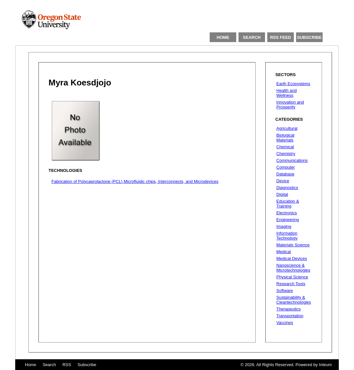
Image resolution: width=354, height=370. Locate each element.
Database (285, 174)
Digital (282, 194)
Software (284, 290)
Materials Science (293, 244)
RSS (66, 364)
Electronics (286, 212)
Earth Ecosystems (293, 83)
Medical (283, 251)
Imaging (283, 226)
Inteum (325, 364)
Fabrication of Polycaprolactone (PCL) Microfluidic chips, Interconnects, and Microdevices (134, 181)
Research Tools (290, 283)
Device (282, 180)
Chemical (285, 146)
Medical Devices (291, 258)
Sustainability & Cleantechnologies (293, 300)
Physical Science (292, 277)
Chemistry (285, 153)
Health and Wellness (286, 93)
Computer (285, 167)
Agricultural (286, 128)
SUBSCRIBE (309, 37)
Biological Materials (285, 137)
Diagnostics (287, 187)
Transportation (289, 315)
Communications (292, 160)
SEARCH (252, 37)
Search (49, 364)
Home (30, 364)
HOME (223, 37)
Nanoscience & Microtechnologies (293, 268)
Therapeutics (288, 309)
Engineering (287, 219)
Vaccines (284, 322)
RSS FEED (280, 37)
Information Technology (287, 236)
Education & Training (287, 203)
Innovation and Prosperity (290, 104)
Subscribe (87, 364)
